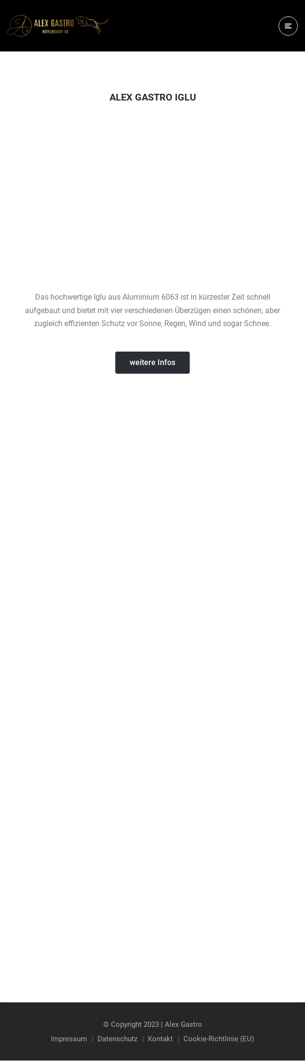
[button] (152, 363)
